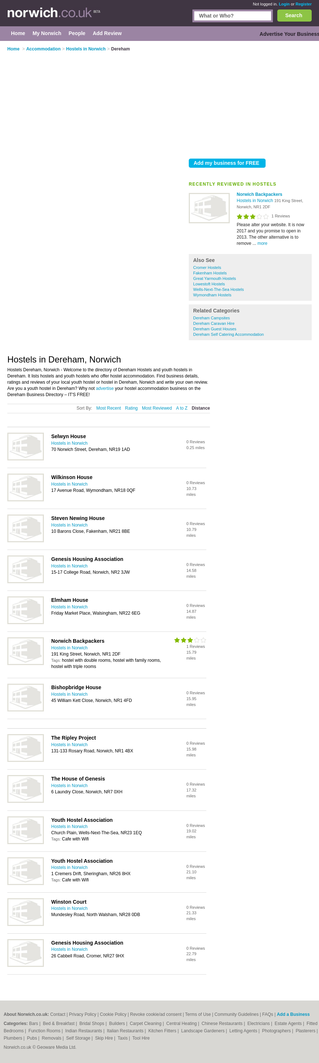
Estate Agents (289, 1023)
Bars (34, 1023)
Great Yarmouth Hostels (214, 278)
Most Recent (108, 408)
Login (284, 4)
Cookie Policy (113, 1014)
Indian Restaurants (84, 1030)
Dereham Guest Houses (214, 329)
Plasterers (306, 1030)
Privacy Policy (83, 1014)
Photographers (277, 1030)
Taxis (123, 1038)
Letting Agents (243, 1030)
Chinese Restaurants (223, 1023)
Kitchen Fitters (162, 1030)
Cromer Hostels (207, 267)
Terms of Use (198, 1014)
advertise (105, 388)
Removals (52, 1038)
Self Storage (78, 1038)
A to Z (181, 408)
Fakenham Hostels (210, 273)
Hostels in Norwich (255, 200)
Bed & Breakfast (59, 1023)
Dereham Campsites (211, 318)
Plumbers (13, 1038)
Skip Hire (104, 1038)
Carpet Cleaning (146, 1023)
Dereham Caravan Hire (213, 323)
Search (294, 15)
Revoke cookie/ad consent (155, 1014)
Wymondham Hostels (212, 295)
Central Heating (182, 1023)
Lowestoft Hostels (209, 284)
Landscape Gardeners (203, 1030)
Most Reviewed (157, 408)
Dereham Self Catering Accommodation (228, 334)
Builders (117, 1023)
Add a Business (293, 1014)
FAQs (267, 1014)
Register (304, 4)
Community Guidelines (236, 1014)
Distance (201, 408)
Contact (57, 1014)
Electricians (259, 1023)
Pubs (32, 1038)
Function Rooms (45, 1030)
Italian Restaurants (126, 1030)
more (262, 243)
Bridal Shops (92, 1023)
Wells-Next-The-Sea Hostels (218, 289)
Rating (131, 408)
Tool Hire (141, 1038)
